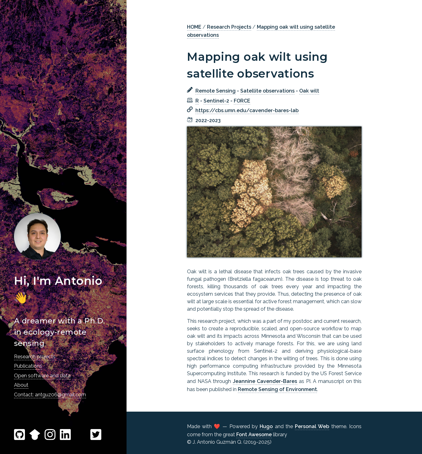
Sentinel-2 (216, 101)
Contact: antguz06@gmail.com (50, 395)
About (21, 385)
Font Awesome (254, 434)
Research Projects (229, 27)
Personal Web (312, 426)
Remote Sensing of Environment (277, 389)
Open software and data (42, 376)
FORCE (242, 101)
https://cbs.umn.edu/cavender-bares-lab (247, 110)
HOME (194, 27)
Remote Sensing (215, 91)
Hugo (266, 426)
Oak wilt (309, 91)
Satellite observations (267, 91)
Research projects (34, 357)
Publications (28, 366)
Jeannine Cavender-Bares (265, 381)
